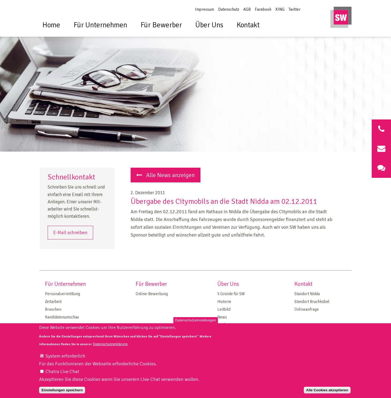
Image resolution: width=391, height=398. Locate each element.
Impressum (204, 9)
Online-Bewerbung (152, 293)
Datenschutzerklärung (110, 351)
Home (51, 25)
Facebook (263, 9)
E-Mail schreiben (70, 232)
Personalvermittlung (62, 293)
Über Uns (209, 25)
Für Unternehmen (100, 25)
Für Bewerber (161, 25)
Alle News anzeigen (165, 175)
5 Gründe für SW (231, 293)
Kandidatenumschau (62, 317)
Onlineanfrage (306, 309)
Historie (224, 301)
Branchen (53, 309)
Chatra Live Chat (62, 379)
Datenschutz (228, 9)
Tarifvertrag (227, 324)
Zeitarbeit (53, 301)
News (222, 317)
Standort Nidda (307, 293)
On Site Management (62, 324)
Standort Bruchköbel (311, 301)
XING (279, 9)
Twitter (294, 9)
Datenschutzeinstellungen (195, 328)
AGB (247, 9)
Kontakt (248, 25)
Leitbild (223, 309)
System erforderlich (65, 363)
